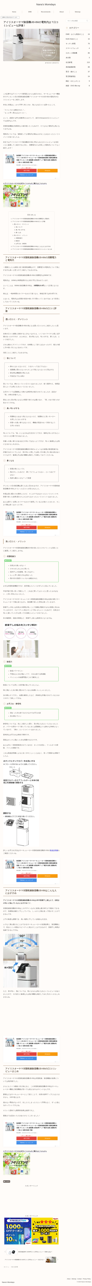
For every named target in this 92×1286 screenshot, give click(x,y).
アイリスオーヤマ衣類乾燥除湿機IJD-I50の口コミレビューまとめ (32, 250)
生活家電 (7, 1183)
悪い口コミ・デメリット (21, 224)
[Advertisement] (31, 77)
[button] (87, 21)
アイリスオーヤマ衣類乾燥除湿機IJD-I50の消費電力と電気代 (30, 219)
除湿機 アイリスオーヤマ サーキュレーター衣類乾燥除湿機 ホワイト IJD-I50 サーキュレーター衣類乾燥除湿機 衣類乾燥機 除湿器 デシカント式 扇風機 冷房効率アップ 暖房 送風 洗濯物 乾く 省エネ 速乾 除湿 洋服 (36, 159)
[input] (77, 21)
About (66, 1280)
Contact (78, 1280)
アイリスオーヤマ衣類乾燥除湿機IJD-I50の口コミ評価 (28, 221)
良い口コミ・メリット (20, 236)
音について (18, 227)
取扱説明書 (54, 852)
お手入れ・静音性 (20, 245)
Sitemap (72, 1280)
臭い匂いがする (20, 230)
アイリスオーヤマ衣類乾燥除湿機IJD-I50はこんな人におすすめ (31, 248)
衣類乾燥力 (18, 239)
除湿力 (17, 242)
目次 (29, 215)
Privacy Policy (86, 1280)
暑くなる (17, 233)
